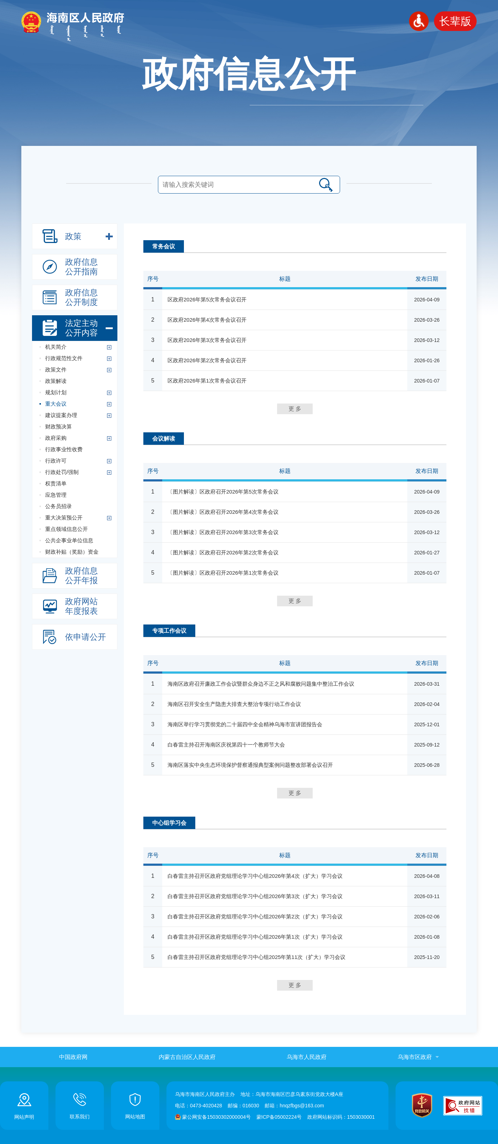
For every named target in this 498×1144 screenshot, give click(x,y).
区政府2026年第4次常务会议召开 (207, 320)
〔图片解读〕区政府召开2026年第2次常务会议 (223, 552)
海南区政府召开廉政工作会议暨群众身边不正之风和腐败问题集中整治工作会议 (261, 684)
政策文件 (56, 370)
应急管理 (56, 495)
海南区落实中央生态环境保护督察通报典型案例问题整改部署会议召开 (250, 765)
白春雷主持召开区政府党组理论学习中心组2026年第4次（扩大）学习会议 (255, 876)
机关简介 (56, 347)
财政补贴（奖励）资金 (72, 552)
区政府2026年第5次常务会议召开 (207, 299)
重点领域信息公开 (66, 529)
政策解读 (56, 381)
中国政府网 (73, 1057)
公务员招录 (58, 506)
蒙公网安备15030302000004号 (216, 1117)
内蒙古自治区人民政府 (187, 1057)
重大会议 (56, 404)
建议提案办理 (61, 415)
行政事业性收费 (64, 449)
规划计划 (56, 392)
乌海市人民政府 (307, 1057)
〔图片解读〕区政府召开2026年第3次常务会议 (223, 532)
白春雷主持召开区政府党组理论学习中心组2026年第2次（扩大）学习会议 (255, 916)
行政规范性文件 (64, 358)
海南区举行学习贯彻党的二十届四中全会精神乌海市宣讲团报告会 (245, 724)
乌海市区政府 (415, 1057)
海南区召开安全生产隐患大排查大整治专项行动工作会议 (234, 704)
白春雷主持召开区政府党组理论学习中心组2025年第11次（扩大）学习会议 (256, 957)
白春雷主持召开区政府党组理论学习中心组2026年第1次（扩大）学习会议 (255, 937)
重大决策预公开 (64, 518)
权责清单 (56, 483)
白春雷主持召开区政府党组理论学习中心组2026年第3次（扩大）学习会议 (255, 896)
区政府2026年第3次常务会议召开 (207, 340)
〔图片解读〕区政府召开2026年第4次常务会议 (223, 512)
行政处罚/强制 (62, 472)
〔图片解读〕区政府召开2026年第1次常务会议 (223, 573)
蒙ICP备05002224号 (279, 1117)
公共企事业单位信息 (69, 540)
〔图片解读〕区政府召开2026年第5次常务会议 (223, 492)
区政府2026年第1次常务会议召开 (207, 381)
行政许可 (56, 461)
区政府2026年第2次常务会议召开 (207, 360)
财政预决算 (58, 426)
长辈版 (455, 21)
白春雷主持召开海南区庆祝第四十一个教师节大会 (226, 745)
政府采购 (56, 438)
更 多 (294, 409)
